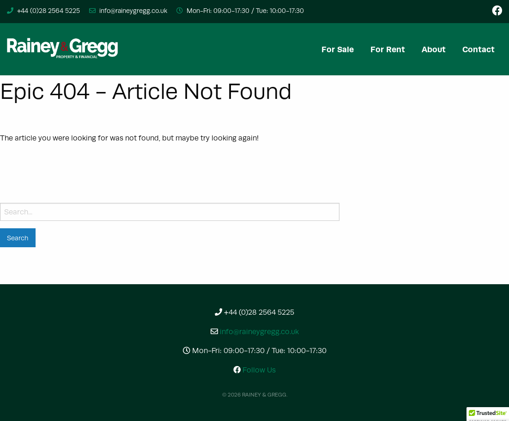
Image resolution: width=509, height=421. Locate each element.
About (434, 49)
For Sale (337, 49)
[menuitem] (337, 49)
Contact (478, 49)
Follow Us (254, 370)
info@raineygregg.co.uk (133, 10)
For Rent (387, 49)
